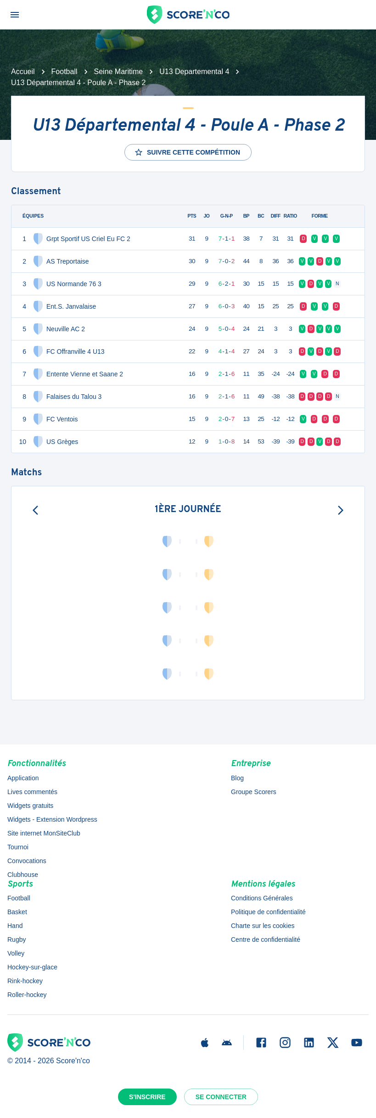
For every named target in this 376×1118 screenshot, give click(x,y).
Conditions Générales (262, 898)
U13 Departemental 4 (194, 71)
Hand (14, 925)
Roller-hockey (27, 994)
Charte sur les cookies (263, 925)
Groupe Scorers (253, 791)
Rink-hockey (25, 981)
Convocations (26, 860)
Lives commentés (32, 791)
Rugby (16, 939)
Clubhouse (22, 874)
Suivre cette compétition (187, 152)
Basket (17, 912)
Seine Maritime (118, 71)
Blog (237, 778)
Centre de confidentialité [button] (265, 939)
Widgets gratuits (30, 805)
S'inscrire (147, 1097)
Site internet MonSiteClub (43, 833)
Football (64, 71)
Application (23, 778)
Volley (15, 953)
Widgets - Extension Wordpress (52, 819)
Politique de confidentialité (268, 912)
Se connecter (221, 1097)
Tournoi (17, 847)
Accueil (23, 71)
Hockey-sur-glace (32, 967)
